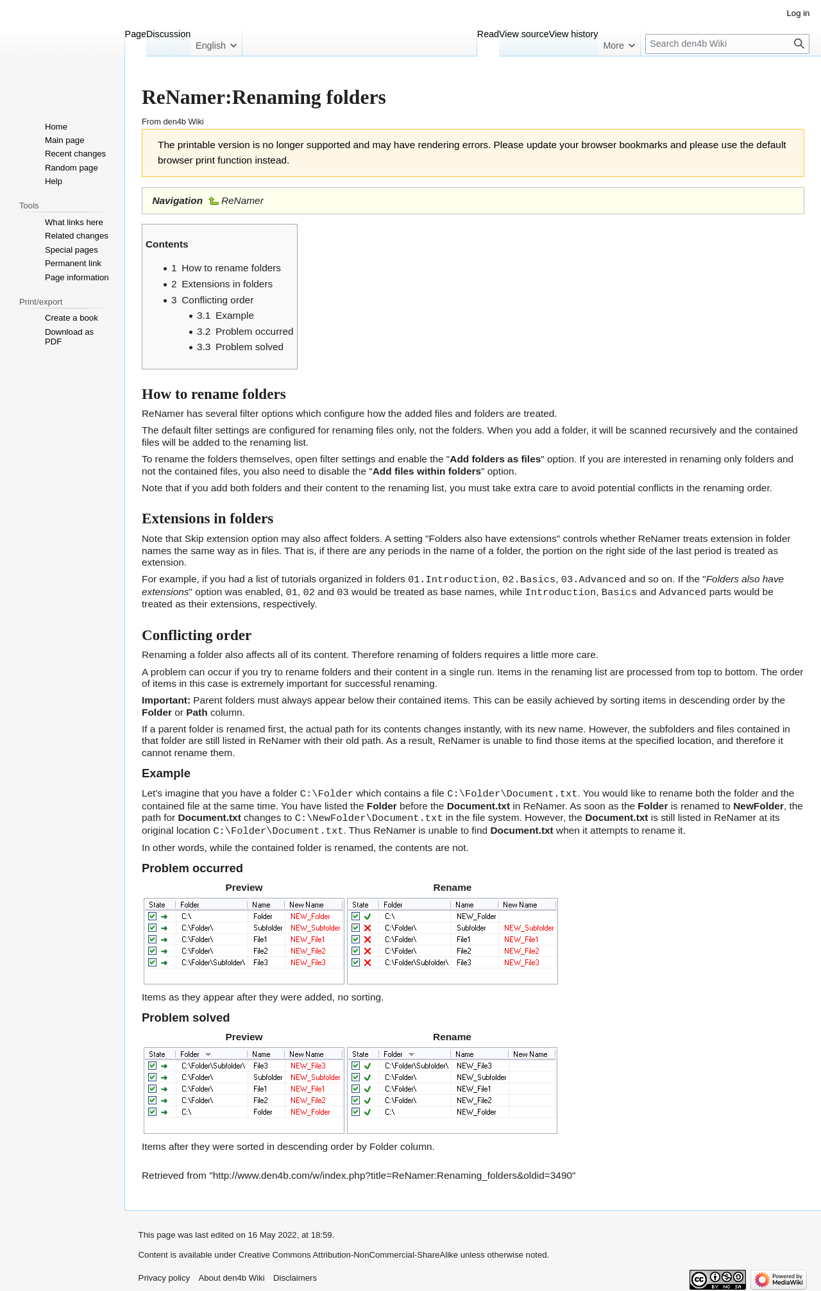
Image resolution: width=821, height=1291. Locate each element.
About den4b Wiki (231, 1274)
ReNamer (242, 200)
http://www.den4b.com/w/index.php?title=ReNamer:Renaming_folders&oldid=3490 (392, 1172)
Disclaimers (295, 1274)
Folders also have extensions (493, 538)
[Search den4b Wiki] (727, 44)
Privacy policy (164, 1274)
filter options (266, 413)
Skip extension (217, 538)
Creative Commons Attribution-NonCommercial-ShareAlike (348, 1251)
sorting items (638, 698)
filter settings (347, 458)
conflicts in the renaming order (703, 487)
